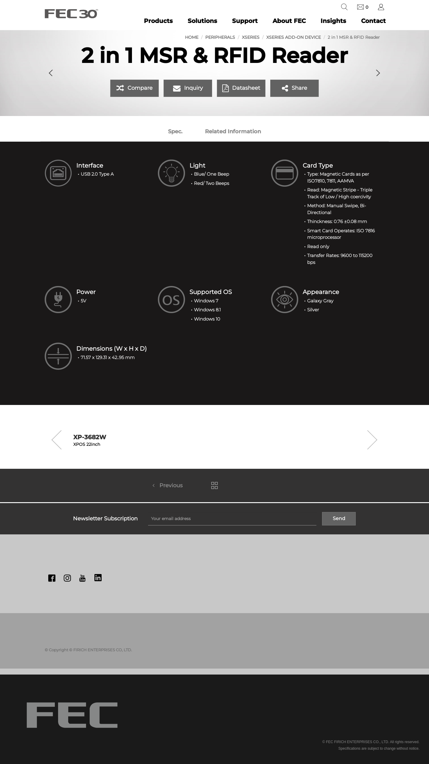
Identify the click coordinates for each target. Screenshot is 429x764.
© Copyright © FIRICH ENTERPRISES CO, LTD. (88, 649)
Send (339, 518)
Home (191, 37)
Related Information (233, 131)
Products (158, 20)
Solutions (202, 20)
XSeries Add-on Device (293, 37)
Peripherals (220, 37)
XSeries (250, 37)
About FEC (289, 20)
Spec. (175, 131)
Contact (373, 20)
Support (245, 20)
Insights (333, 20)
